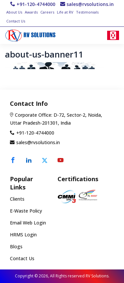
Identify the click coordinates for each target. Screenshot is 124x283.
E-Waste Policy (26, 211)
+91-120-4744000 (36, 4)
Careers (47, 12)
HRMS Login (23, 235)
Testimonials (87, 12)
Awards (31, 12)
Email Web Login (28, 223)
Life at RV (65, 12)
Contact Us (15, 21)
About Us (14, 12)
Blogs (16, 246)
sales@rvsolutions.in (90, 4)
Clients (17, 199)
